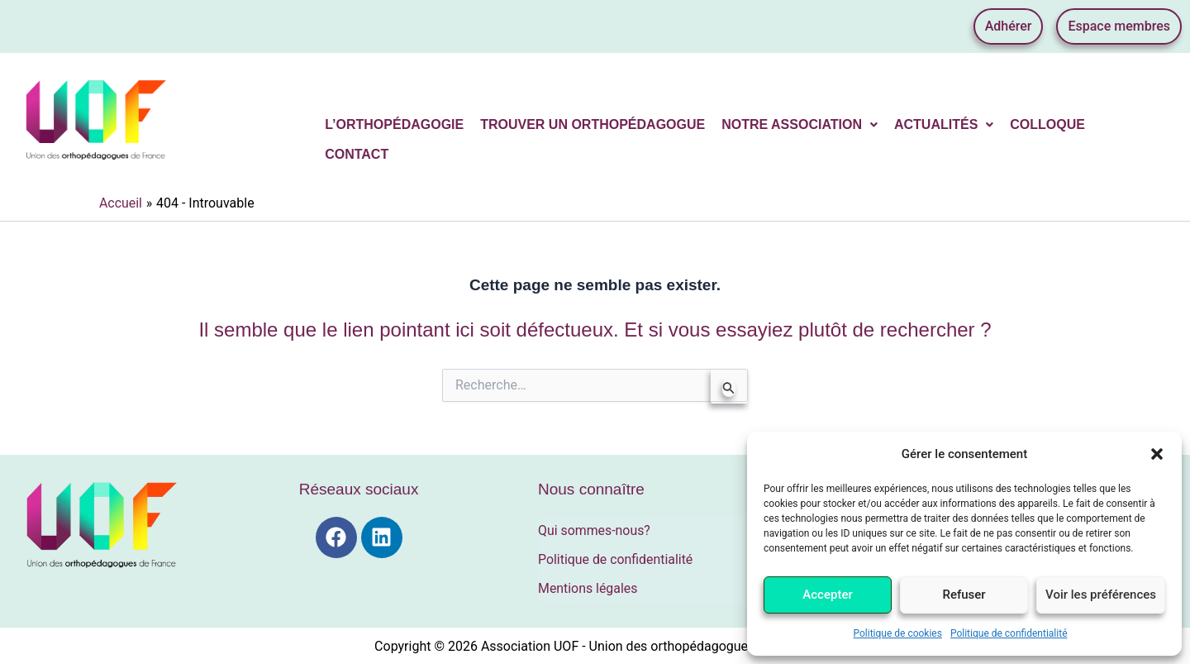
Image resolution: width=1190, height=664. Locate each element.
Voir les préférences (1100, 594)
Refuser (963, 594)
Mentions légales (588, 587)
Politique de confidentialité (1009, 633)
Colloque (1047, 124)
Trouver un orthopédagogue (592, 124)
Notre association (799, 124)
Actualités (943, 124)
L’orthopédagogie (394, 124)
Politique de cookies (898, 633)
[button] (1157, 454)
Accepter (827, 594)
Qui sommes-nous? (594, 530)
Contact (356, 154)
